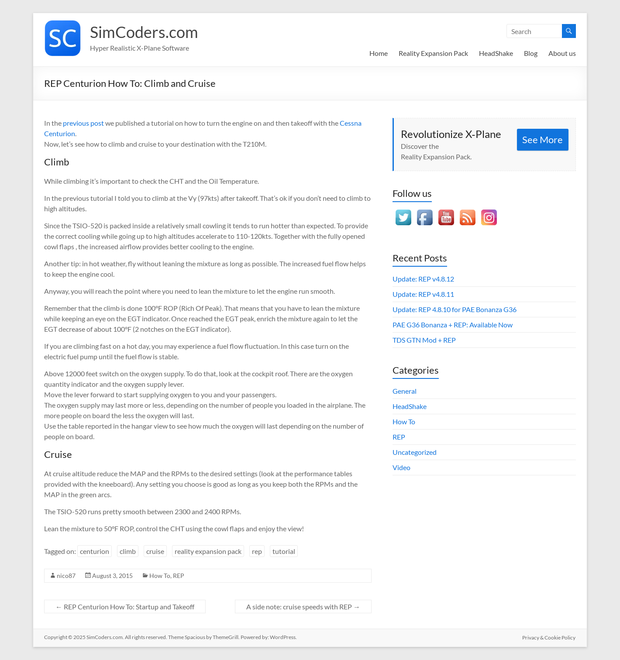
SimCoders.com (144, 31)
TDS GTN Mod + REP (424, 340)
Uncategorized (415, 452)
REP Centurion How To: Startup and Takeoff (124, 606)
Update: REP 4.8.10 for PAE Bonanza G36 (455, 309)
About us (562, 53)
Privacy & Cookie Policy (549, 637)
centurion (94, 551)
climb (128, 551)
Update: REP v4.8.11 (423, 294)
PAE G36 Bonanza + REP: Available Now (453, 324)
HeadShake (496, 53)
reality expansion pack (208, 551)
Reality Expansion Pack (433, 53)
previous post (83, 123)
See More (542, 139)
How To (159, 575)
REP (178, 575)
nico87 (66, 575)
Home (378, 53)
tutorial (283, 551)
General (405, 391)
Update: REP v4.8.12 (423, 279)
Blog (530, 53)
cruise (155, 551)
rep (257, 551)
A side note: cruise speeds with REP (303, 606)
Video (401, 467)
